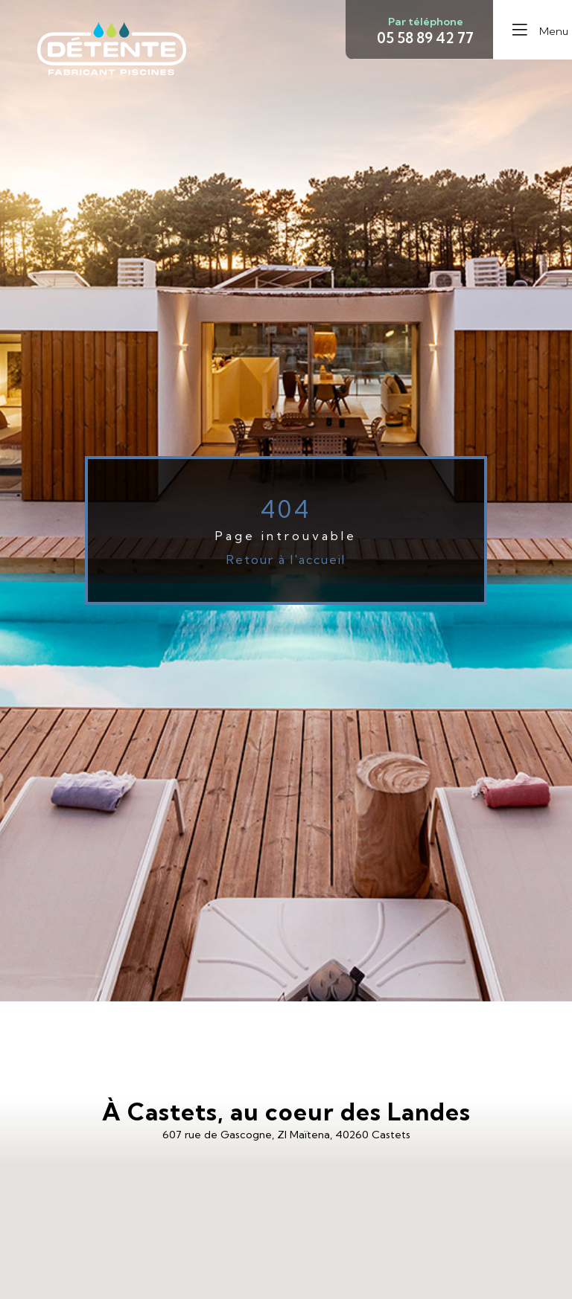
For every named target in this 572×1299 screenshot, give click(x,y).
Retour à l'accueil (286, 559)
